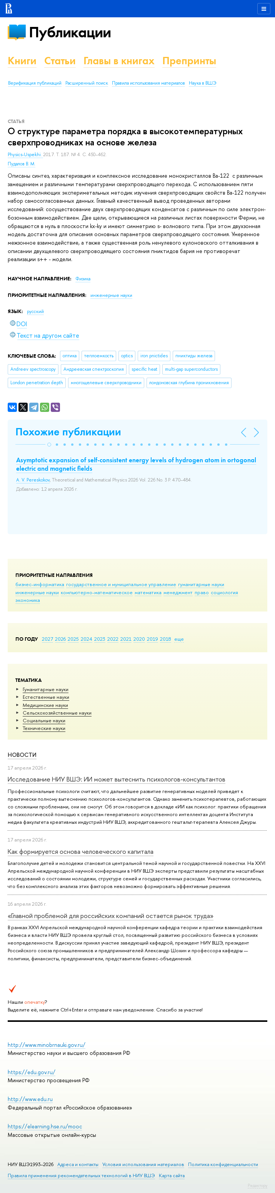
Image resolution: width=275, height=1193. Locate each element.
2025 (73, 638)
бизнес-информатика (39, 584)
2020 (139, 638)
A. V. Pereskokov (33, 480)
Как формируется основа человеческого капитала (80, 851)
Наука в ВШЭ (202, 83)
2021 (126, 638)
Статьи (60, 60)
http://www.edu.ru (30, 1099)
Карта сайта (172, 1175)
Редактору (257, 1185)
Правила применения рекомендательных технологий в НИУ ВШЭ (81, 1175)
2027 (47, 638)
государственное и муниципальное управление (121, 584)
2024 (86, 638)
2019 (152, 638)
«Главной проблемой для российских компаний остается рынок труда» (110, 915)
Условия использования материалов (143, 1164)
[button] (49, 444)
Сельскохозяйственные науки (57, 712)
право (202, 592)
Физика (82, 279)
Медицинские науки (45, 704)
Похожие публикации (68, 431)
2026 (60, 638)
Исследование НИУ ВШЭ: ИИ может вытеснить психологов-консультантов (116, 779)
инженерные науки (37, 592)
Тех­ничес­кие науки (44, 728)
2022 (112, 638)
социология (224, 592)
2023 (99, 638)
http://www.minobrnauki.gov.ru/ (46, 1044)
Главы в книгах (119, 60)
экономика (27, 599)
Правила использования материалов (148, 83)
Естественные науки (46, 696)
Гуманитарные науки (45, 689)
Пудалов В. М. (21, 164)
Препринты (189, 60)
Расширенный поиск (86, 83)
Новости (22, 755)
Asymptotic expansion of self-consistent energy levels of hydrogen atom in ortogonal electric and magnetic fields (136, 464)
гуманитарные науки (201, 584)
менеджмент (178, 592)
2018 (165, 638)
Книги (22, 60)
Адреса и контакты (77, 1164)
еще (179, 638)
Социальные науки (44, 720)
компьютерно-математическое (97, 592)
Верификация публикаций (35, 83)
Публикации (70, 32)
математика (148, 592)
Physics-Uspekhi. (25, 155)
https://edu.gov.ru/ (31, 1072)
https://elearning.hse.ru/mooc (45, 1126)
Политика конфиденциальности (223, 1164)
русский (35, 311)
